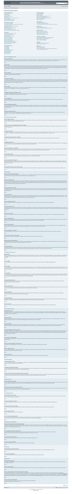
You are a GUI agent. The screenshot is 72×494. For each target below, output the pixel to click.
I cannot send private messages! (41, 22)
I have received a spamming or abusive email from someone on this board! (47, 24)
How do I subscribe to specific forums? (42, 39)
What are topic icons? (7, 53)
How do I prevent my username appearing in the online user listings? (13, 24)
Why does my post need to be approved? (10, 42)
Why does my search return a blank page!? (42, 32)
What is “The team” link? (40, 19)
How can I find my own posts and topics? (42, 34)
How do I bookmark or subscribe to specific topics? (44, 38)
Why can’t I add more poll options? (9, 36)
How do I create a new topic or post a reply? (10, 33)
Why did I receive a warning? (8, 40)
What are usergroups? (40, 15)
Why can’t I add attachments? (8, 39)
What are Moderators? (40, 14)
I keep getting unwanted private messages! (42, 23)
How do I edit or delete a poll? (8, 37)
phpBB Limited (29, 461)
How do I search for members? (41, 33)
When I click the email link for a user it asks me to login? (12, 30)
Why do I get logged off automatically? (9, 19)
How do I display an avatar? (8, 28)
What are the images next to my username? (10, 27)
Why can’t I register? (7, 15)
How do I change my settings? (8, 23)
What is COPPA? (6, 14)
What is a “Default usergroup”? (41, 18)
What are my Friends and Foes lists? (42, 27)
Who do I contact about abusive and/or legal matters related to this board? (47, 48)
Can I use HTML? (6, 47)
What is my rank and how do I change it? (9, 29)
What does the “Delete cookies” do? (9, 20)
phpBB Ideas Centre (44, 467)
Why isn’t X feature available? (41, 47)
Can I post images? (7, 49)
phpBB (33, 489)
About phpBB (6, 462)
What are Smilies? (6, 48)
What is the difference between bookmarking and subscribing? (45, 37)
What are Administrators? (40, 13)
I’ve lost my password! (7, 18)
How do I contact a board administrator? (42, 49)
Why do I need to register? (8, 13)
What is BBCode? (6, 46)
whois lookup (6, 473)
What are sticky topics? (7, 51)
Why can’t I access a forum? (8, 38)
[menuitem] (10, 6)
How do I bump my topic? (7, 43)
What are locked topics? (7, 52)
